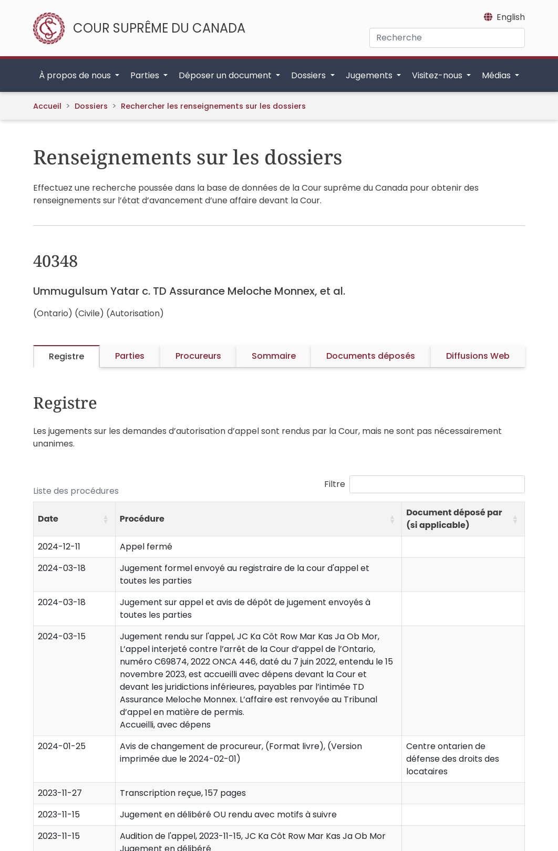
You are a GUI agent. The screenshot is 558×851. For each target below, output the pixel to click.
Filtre (334, 484)
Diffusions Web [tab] (478, 356)
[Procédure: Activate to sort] (258, 519)
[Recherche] (447, 38)
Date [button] (48, 519)
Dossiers (91, 106)
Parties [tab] (129, 356)
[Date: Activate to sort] (75, 519)
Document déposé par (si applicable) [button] (454, 518)
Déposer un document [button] (226, 75)
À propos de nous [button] (76, 75)
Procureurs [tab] (198, 356)
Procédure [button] (142, 519)
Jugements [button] (370, 75)
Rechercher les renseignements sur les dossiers (213, 106)
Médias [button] (497, 75)
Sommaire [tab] (274, 356)
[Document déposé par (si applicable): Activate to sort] (463, 519)
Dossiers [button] (309, 75)
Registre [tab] (66, 356)
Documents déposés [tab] (370, 356)
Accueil (47, 106)
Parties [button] (145, 75)
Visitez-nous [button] (438, 75)
